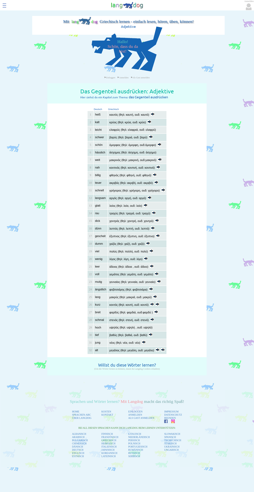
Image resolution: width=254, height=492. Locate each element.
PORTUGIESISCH (137, 446)
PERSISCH (134, 440)
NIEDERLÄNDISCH (139, 437)
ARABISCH (78, 437)
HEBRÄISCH (108, 443)
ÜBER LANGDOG (81, 418)
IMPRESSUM (171, 411)
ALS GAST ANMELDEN (141, 418)
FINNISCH (107, 434)
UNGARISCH (171, 450)
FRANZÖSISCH (109, 437)
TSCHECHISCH (172, 440)
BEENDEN (170, 418)
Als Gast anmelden (140, 77)
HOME (75, 411)
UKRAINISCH (171, 446)
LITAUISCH (134, 434)
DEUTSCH (77, 450)
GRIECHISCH (108, 440)
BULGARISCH (80, 440)
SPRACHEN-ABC (81, 415)
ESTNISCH (78, 456)
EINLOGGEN (135, 411)
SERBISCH (134, 456)
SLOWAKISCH (172, 434)
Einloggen (109, 77)
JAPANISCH (107, 450)
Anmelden (122, 77)
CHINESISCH (79, 443)
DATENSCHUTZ (173, 415)
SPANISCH (170, 437)
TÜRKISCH (170, 443)
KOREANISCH (109, 453)
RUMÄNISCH (135, 450)
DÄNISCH (77, 446)
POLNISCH (134, 443)
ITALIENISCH (109, 446)
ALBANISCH (79, 434)
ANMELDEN (135, 415)
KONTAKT (107, 415)
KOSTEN (106, 411)
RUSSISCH (134, 453)
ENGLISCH (78, 453)
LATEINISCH (108, 456)
